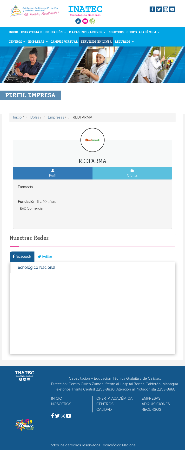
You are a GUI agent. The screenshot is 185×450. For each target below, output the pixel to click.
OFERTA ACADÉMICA (143, 32)
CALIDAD (104, 409)
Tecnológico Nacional (35, 267)
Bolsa (34, 117)
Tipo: (22, 208)
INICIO (13, 32)
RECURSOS (124, 42)
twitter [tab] (45, 257)
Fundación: (27, 202)
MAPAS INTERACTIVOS (87, 32)
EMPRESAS (38, 42)
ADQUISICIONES (156, 404)
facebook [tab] (22, 256)
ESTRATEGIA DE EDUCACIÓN (43, 32)
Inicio (17, 117)
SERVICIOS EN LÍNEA (96, 42)
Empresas (56, 117)
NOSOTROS (116, 32)
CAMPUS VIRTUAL (64, 42)
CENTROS (17, 42)
